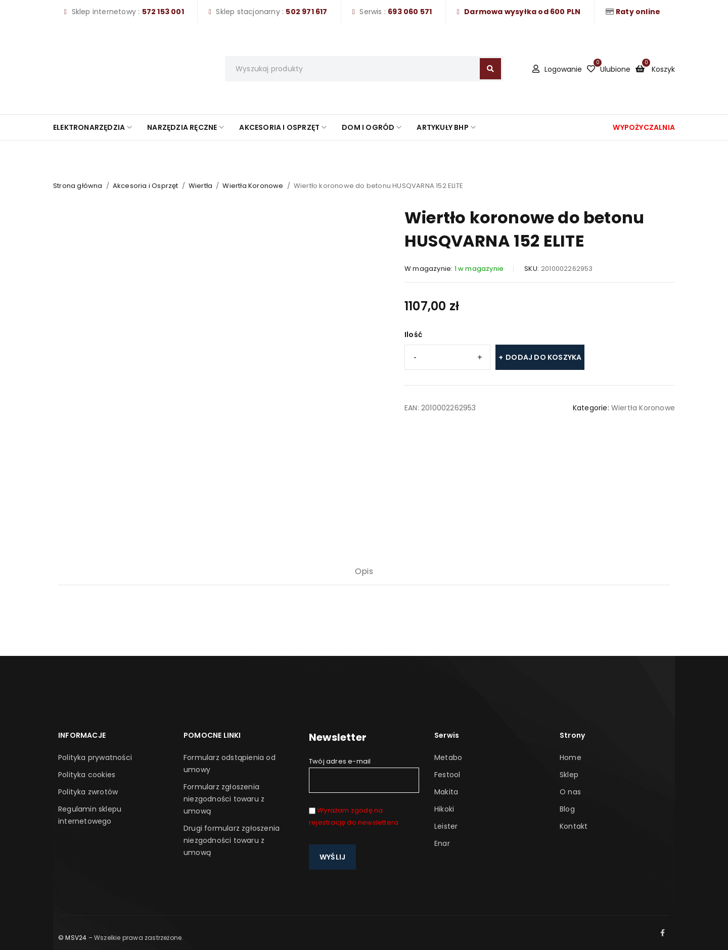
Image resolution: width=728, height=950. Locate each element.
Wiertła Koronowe (252, 186)
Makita (446, 792)
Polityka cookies (86, 775)
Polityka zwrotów (88, 792)
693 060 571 (410, 12)
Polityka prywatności (95, 757)
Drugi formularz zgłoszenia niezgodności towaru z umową (232, 840)
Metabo (448, 757)
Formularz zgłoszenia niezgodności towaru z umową (224, 799)
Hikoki (444, 809)
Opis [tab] (364, 571)
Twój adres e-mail (364, 774)
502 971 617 (306, 12)
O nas (570, 792)
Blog (567, 809)
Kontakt (573, 826)
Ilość (413, 334)
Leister (446, 826)
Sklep (569, 775)
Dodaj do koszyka (543, 357)
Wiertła (200, 186)
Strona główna (78, 186)
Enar (442, 843)
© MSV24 (72, 937)
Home (570, 757)
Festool (447, 775)
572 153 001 (163, 12)
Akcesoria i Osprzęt (145, 186)
